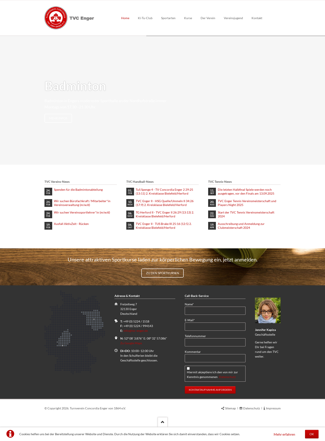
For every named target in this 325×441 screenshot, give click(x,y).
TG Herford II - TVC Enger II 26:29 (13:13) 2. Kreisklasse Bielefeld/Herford (165, 214)
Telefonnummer (195, 336)
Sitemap (230, 408)
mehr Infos (58, 118)
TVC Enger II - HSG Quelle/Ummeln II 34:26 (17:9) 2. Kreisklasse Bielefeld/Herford (165, 203)
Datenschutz (227, 377)
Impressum (273, 408)
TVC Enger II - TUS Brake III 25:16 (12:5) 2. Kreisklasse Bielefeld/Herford (164, 225)
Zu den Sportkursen (162, 273)
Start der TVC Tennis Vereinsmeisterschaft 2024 (246, 214)
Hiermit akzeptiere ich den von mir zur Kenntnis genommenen (212, 374)
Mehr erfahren (284, 434)
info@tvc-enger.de (136, 330)
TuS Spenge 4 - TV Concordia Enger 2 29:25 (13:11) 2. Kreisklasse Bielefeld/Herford (164, 191)
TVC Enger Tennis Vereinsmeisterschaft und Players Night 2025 (247, 203)
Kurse (188, 18)
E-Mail (191, 320)
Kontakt (257, 18)
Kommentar (193, 351)
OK (312, 434)
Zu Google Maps (131, 343)
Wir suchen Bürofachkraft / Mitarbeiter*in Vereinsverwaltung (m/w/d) (82, 203)
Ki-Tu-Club (145, 18)
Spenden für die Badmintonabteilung (78, 189)
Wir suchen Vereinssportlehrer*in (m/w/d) (82, 212)
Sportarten (168, 18)
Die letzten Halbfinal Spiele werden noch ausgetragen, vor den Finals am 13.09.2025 (246, 191)
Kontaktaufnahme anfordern (210, 389)
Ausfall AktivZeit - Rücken (71, 224)
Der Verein (208, 18)
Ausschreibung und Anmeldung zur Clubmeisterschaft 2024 (241, 225)
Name (191, 304)
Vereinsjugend (233, 18)
